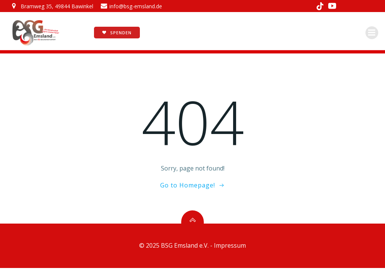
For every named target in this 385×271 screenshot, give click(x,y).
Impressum (230, 245)
